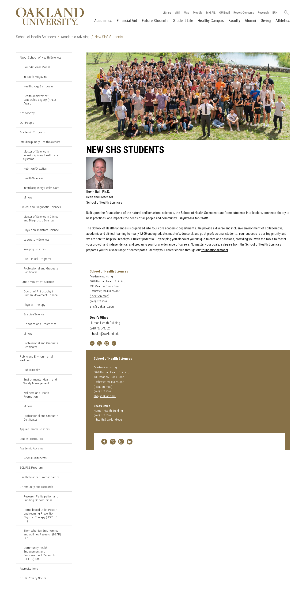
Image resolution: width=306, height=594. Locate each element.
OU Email (224, 12)
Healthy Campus (211, 20)
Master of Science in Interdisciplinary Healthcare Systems (40, 155)
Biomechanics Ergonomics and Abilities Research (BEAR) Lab (42, 534)
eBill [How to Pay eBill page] (177, 12)
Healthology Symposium (39, 86)
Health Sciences (33, 178)
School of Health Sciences (36, 37)
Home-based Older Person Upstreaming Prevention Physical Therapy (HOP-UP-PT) (40, 515)
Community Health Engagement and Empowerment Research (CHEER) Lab (39, 553)
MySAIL (210, 12)
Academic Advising (75, 37)
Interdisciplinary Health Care (41, 188)
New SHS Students (35, 458)
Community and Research (36, 487)
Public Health (31, 370)
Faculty (234, 20)
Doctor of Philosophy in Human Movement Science (40, 293)
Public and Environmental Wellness (36, 358)
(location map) (99, 296)
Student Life (183, 20)
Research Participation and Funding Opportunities (40, 498)
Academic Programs (33, 132)
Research (263, 12)
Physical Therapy (34, 304)
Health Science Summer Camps (40, 477)
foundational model (214, 250)
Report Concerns (244, 12)
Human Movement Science (37, 282)
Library (167, 12)
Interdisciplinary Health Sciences (40, 142)
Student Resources (32, 439)
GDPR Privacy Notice (33, 578)
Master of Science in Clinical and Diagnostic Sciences (41, 218)
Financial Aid (127, 20)
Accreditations (29, 568)
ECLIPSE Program (31, 467)
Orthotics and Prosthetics (39, 324)
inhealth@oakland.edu (104, 334)
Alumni (250, 20)
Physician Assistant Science (41, 230)
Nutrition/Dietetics (35, 168)
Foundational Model (36, 67)
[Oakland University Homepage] (50, 16)
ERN (274, 12)
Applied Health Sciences (35, 429)
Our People (27, 122)
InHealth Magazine (35, 76)
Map (186, 12)
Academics (103, 20)
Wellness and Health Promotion (36, 394)
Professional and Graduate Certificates (40, 270)
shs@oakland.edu (102, 307)
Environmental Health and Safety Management (40, 381)
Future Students (155, 20)
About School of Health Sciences (40, 57)
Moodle (197, 12)
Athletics (283, 20)
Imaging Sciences (34, 249)
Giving (266, 20)
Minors (27, 197)
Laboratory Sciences (36, 239)
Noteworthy (27, 113)
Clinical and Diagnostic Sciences (40, 207)
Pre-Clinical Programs (37, 259)
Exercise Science (33, 314)
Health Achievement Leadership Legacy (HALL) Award (39, 99)
